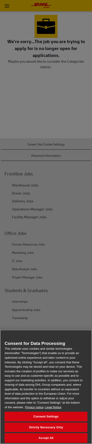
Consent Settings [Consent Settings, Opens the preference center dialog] (46, 416)
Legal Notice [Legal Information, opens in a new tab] (53, 407)
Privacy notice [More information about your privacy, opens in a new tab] (34, 407)
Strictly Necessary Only (46, 427)
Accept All (46, 438)
